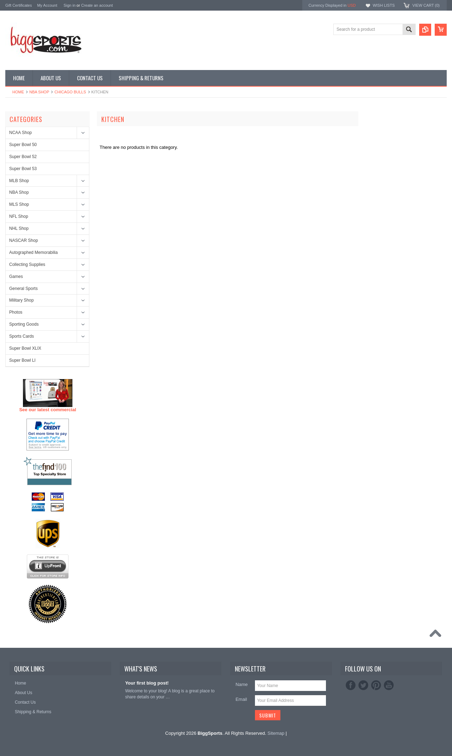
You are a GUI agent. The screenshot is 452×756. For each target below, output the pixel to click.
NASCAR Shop (23, 240)
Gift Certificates (18, 5)
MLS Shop (19, 204)
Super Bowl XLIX (25, 348)
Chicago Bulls (70, 92)
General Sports (23, 288)
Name (242, 684)
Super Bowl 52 (23, 156)
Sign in (70, 5)
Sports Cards (21, 336)
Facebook (351, 685)
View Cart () (426, 5)
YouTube (389, 685)
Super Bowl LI (22, 360)
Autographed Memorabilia (33, 252)
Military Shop (21, 300)
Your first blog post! (146, 683)
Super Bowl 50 (23, 144)
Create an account (97, 5)
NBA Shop (39, 92)
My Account (47, 5)
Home (18, 92)
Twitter (363, 685)
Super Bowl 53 (23, 168)
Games (16, 276)
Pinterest (376, 685)
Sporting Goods (23, 324)
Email (241, 699)
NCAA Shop (20, 132)
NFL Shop (18, 216)
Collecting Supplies (27, 264)
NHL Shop (19, 228)
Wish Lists (383, 5)
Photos (15, 312)
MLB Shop (19, 180)
